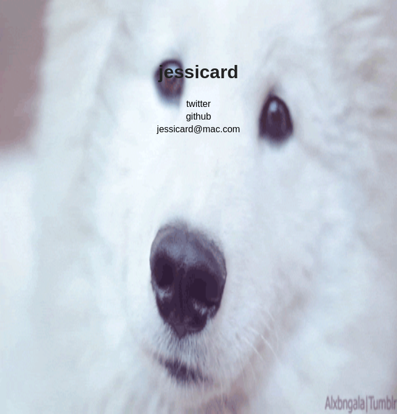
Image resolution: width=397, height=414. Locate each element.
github (198, 116)
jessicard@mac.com (198, 129)
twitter (198, 104)
